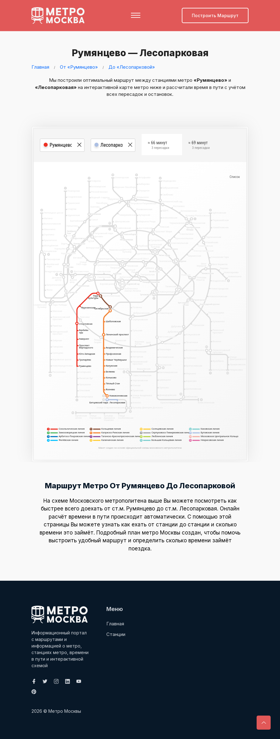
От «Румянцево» (79, 67)
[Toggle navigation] (136, 15)
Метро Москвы (64, 710)
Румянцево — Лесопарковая (138, 52)
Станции (115, 634)
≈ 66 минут (158, 146)
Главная (40, 67)
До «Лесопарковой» (132, 67)
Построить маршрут (215, 15)
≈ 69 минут (199, 146)
